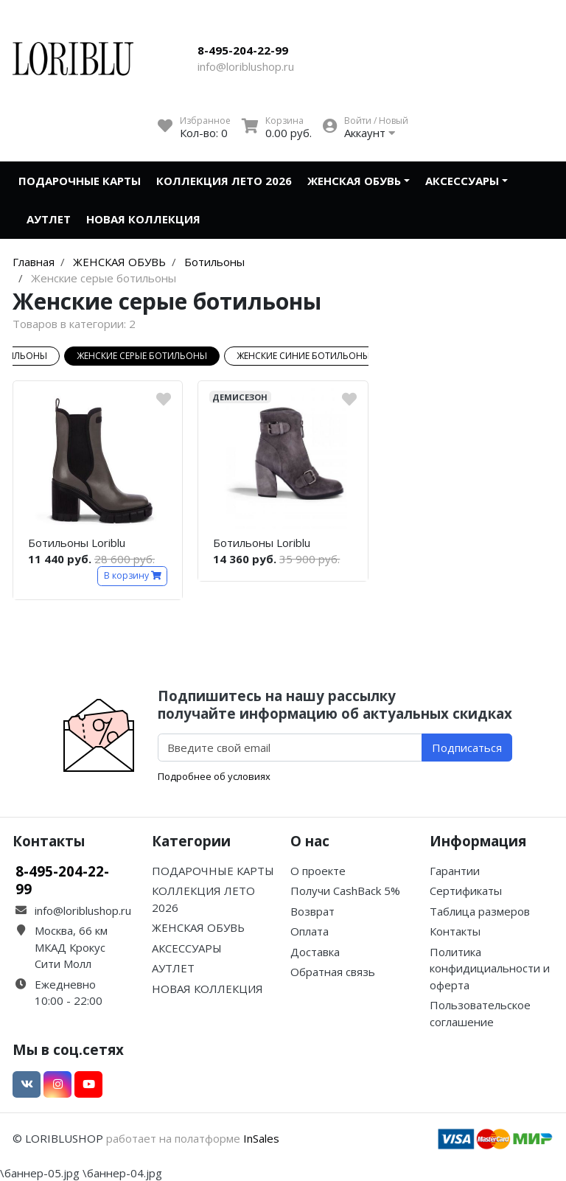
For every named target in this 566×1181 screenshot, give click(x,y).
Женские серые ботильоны (142, 355)
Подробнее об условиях (214, 776)
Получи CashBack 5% (345, 890)
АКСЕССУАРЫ (462, 180)
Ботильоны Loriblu (76, 542)
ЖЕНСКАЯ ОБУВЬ (354, 180)
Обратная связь (332, 971)
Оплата (309, 931)
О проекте (318, 870)
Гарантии (455, 870)
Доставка (315, 951)
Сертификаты (466, 890)
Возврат (312, 911)
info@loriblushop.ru (246, 66)
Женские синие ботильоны (303, 355)
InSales (261, 1138)
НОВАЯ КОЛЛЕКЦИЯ (143, 219)
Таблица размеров (480, 911)
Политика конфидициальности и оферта (490, 968)
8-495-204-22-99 (243, 50)
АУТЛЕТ (49, 219)
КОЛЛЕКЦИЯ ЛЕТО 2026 (224, 180)
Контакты (455, 931)
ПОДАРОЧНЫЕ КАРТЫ (79, 180)
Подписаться (467, 747)
